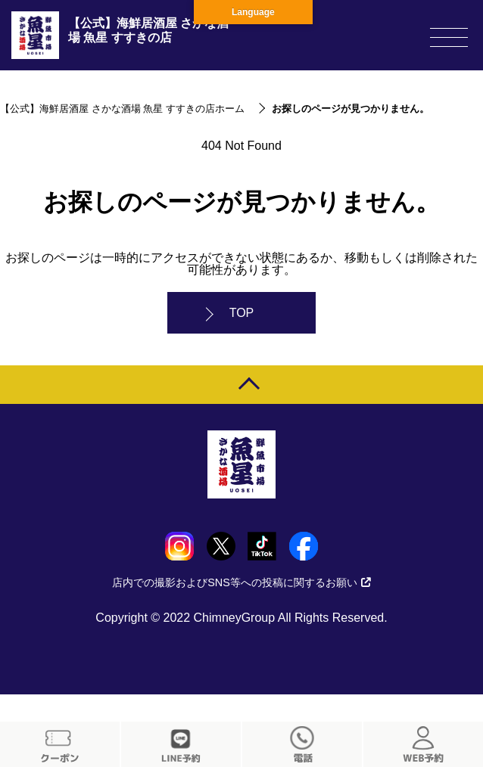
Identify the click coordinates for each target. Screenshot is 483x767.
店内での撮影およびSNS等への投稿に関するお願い (241, 582)
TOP (241, 312)
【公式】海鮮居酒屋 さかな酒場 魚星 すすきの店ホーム (122, 108)
